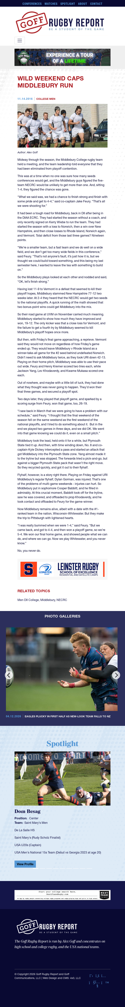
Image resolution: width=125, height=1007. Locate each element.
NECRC (62, 600)
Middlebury (47, 600)
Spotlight (67, 4)
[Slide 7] (76, 868)
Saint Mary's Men (36, 823)
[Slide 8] (82, 868)
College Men (45, 99)
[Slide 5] (62, 868)
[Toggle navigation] (20, 40)
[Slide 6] (69, 868)
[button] (22, 809)
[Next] (116, 675)
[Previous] (9, 675)
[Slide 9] (89, 868)
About (82, 4)
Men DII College (28, 600)
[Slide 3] (49, 868)
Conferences (32, 4)
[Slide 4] (56, 868)
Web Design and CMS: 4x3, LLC (62, 978)
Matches (51, 4)
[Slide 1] (36, 868)
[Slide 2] (42, 868)
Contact (96, 4)
